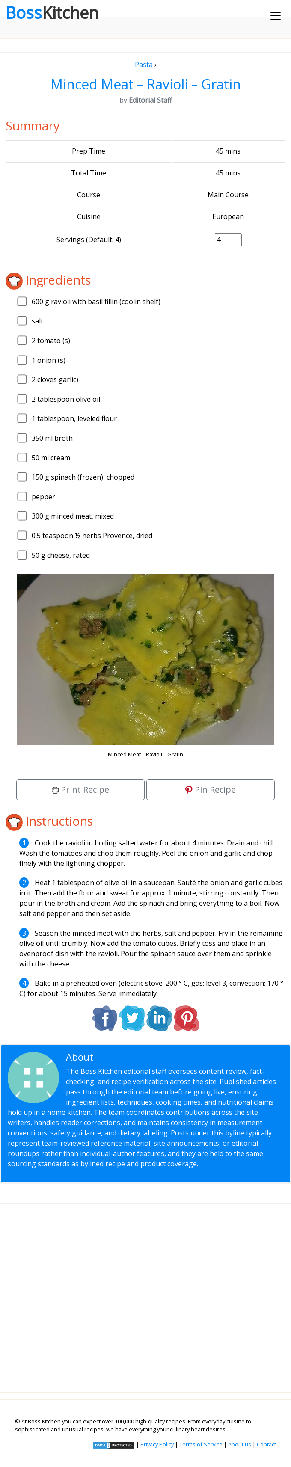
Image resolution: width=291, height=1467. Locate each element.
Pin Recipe (210, 789)
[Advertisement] (145, 1291)
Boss (51, 12)
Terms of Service (201, 1444)
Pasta (144, 64)
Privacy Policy (157, 1444)
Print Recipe (80, 789)
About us (239, 1444)
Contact (266, 1444)
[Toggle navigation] (275, 15)
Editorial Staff (126, 1057)
